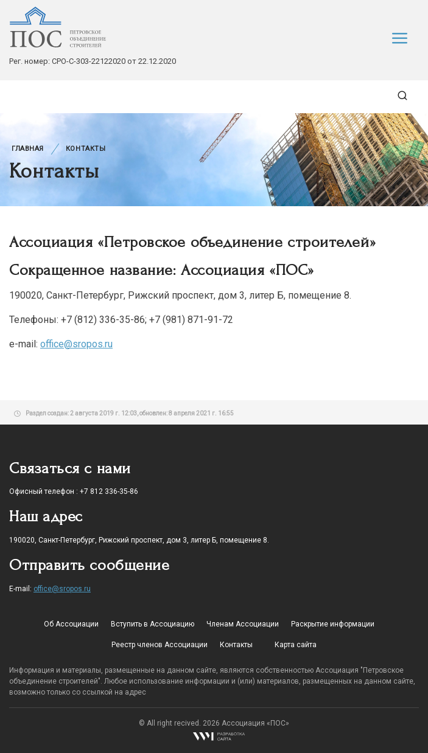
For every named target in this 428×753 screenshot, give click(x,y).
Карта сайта (296, 644)
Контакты (85, 149)
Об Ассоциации (71, 624)
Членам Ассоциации (242, 624)
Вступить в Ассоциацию (152, 624)
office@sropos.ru (76, 344)
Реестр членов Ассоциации (159, 644)
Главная (28, 149)
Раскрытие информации (332, 624)
